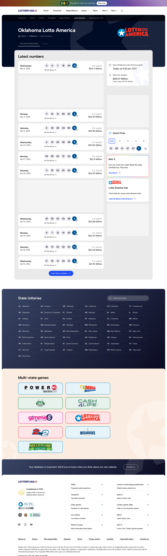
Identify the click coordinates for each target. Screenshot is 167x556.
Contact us (130, 449)
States (85, 11)
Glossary (67, 521)
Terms (79, 521)
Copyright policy (126, 521)
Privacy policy (94, 521)
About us (21, 521)
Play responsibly (50, 521)
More (114, 11)
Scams (34, 521)
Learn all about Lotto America (122, 199)
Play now (102, 3)
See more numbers (61, 273)
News (95, 11)
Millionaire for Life (104, 18)
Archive (47, 44)
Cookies (110, 521)
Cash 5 (44, 18)
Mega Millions (72, 11)
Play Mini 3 (115, 173)
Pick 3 (33, 18)
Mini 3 (105, 11)
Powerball (57, 11)
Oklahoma (22, 18)
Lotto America (87, 18)
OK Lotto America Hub (30, 44)
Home (45, 11)
